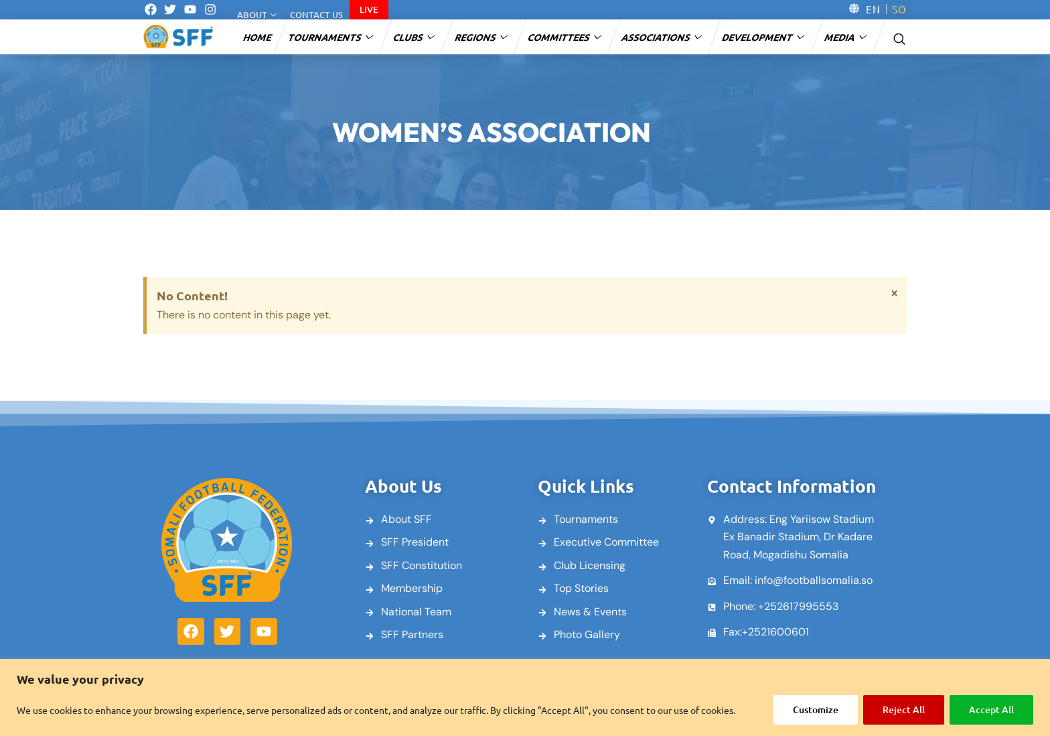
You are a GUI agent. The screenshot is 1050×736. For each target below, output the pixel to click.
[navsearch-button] (899, 37)
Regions (482, 37)
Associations (662, 37)
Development (764, 37)
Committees (565, 37)
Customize (815, 709)
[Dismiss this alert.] (894, 292)
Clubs (415, 37)
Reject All (904, 709)
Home (258, 37)
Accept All (991, 709)
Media (846, 37)
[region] (525, 697)
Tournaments (331, 37)
